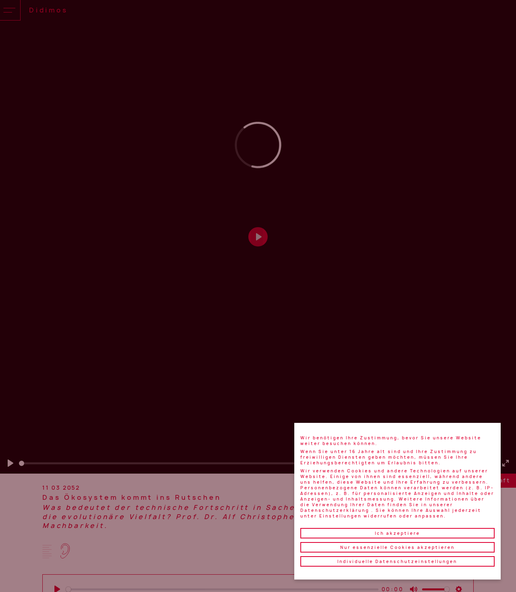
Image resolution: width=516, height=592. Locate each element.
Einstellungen (340, 516)
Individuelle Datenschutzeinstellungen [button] (397, 561)
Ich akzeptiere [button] (397, 533)
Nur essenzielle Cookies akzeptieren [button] (397, 547)
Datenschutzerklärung (334, 510)
